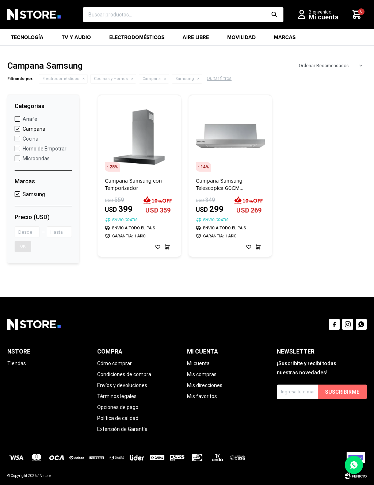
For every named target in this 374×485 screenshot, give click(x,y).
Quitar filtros (219, 78)
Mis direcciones (204, 385)
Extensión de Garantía (122, 429)
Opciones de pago (117, 407)
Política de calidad (117, 418)
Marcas (284, 40)
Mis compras (202, 374)
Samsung (184, 78)
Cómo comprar (114, 363)
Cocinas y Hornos (111, 78)
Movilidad (241, 40)
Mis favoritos (202, 396)
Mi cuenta (198, 363)
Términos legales (117, 396)
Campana (151, 78)
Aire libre (196, 40)
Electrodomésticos (136, 40)
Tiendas (16, 363)
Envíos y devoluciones (122, 385)
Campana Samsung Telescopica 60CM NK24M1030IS (219, 184)
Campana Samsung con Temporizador (133, 184)
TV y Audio (76, 40)
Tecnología (27, 40)
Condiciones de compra (124, 374)
